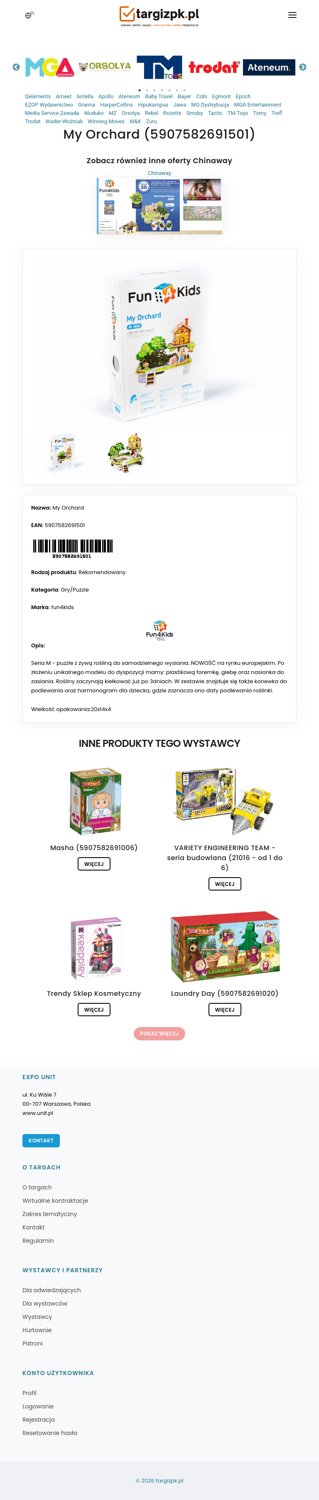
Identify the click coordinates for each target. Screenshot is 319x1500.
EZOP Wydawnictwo (49, 105)
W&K (135, 121)
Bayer (184, 96)
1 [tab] (139, 90)
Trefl (276, 113)
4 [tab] (162, 90)
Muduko (94, 113)
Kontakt (41, 1140)
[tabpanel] (50, 67)
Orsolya (131, 113)
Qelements (38, 96)
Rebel (151, 113)
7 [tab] (184, 90)
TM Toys (238, 113)
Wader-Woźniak (64, 121)
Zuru (151, 121)
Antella (84, 96)
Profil (29, 1393)
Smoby (194, 113)
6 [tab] (177, 90)
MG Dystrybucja (210, 105)
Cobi (201, 96)
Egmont (221, 96)
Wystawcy (37, 1317)
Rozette (172, 113)
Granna (87, 105)
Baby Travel (159, 96)
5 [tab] (169, 90)
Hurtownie (37, 1330)
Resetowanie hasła (49, 1433)
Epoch (243, 96)
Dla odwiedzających (51, 1290)
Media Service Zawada (52, 113)
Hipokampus (153, 105)
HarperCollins (116, 105)
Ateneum (129, 96)
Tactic (215, 113)
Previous (16, 67)
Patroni (32, 1343)
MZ (113, 113)
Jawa (179, 105)
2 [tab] (147, 90)
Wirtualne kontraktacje (55, 1201)
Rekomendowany (102, 572)
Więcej (94, 864)
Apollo (105, 96)
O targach (37, 1187)
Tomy (259, 113)
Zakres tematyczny (49, 1214)
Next (303, 67)
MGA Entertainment (258, 105)
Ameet (63, 96)
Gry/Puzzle (75, 590)
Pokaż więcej (159, 1033)
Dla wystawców (44, 1303)
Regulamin (38, 1240)
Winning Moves (106, 121)
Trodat (33, 121)
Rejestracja (38, 1419)
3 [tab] (154, 90)
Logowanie (38, 1406)
